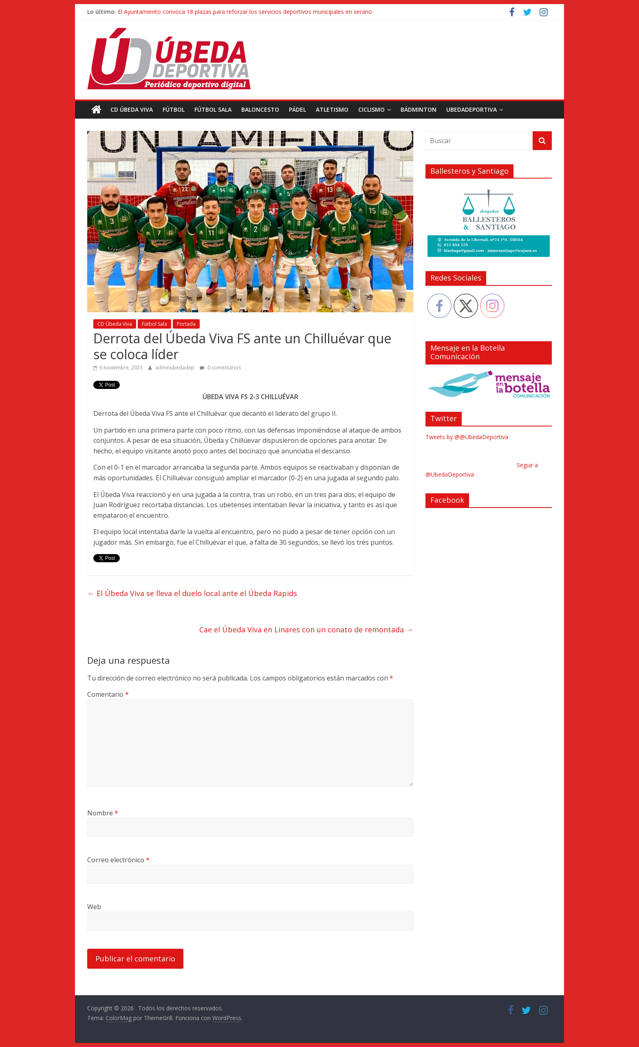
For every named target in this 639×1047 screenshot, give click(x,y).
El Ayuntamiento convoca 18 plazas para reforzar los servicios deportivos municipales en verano (245, 11)
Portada (186, 323)
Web (94, 906)
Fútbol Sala (212, 109)
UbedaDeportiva (471, 109)
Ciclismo (371, 109)
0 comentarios (220, 367)
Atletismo (332, 109)
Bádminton (418, 109)
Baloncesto (260, 109)
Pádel (297, 109)
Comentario (108, 694)
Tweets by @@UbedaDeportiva (466, 437)
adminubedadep (175, 367)
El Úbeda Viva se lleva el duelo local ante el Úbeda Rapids (192, 593)
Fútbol (174, 109)
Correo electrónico (118, 859)
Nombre (102, 812)
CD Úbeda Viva (131, 109)
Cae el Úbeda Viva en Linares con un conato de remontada (306, 629)
